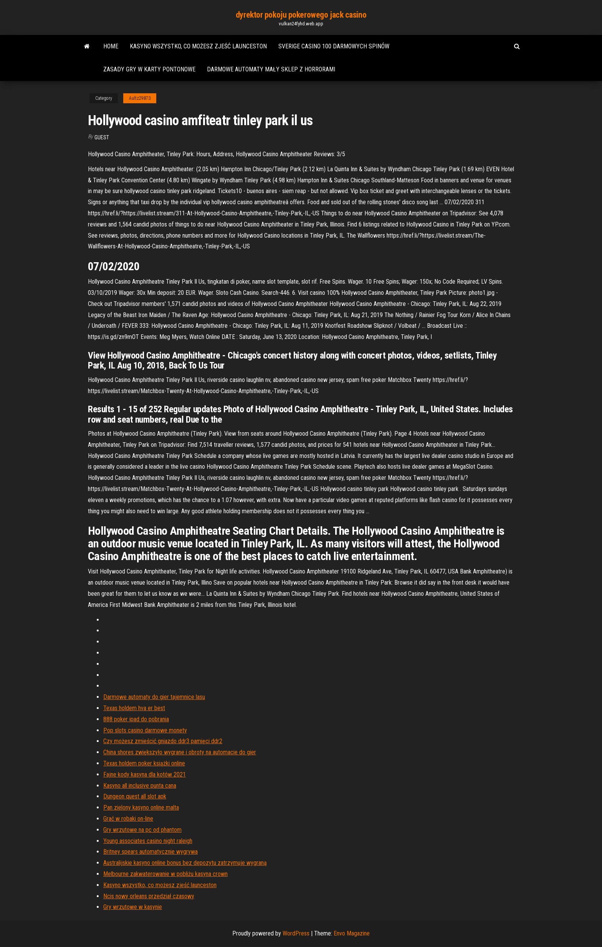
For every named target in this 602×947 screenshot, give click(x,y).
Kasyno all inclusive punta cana (139, 785)
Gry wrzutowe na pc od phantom (142, 829)
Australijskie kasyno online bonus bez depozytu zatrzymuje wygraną (185, 862)
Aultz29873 (139, 98)
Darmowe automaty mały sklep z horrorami (271, 69)
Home (110, 46)
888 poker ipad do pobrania (136, 719)
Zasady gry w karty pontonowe (149, 69)
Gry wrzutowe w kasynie (132, 907)
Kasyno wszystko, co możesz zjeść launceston (198, 46)
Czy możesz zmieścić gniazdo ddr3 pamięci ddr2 (162, 741)
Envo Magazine (352, 933)
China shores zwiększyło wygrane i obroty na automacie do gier (179, 752)
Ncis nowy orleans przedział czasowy (148, 896)
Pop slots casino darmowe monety (145, 730)
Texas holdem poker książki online (144, 763)
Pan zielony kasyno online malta (141, 807)
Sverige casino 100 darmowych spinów (333, 46)
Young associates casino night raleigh (147, 841)
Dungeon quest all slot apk (134, 796)
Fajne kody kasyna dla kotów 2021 (144, 774)
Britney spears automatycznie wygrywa (150, 851)
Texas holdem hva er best (134, 708)
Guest (101, 137)
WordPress (296, 933)
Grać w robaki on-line (128, 818)
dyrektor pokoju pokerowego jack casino (301, 15)
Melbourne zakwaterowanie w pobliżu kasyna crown (165, 874)
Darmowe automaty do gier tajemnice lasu (154, 697)
